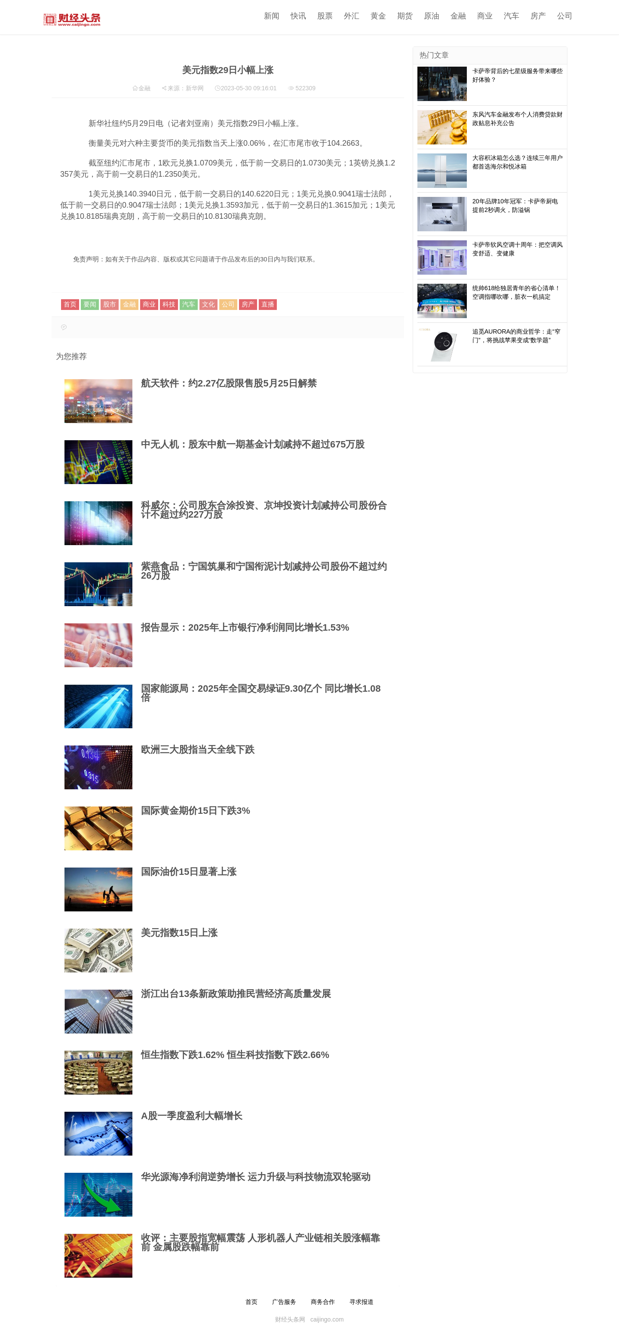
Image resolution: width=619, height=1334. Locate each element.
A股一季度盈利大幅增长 (191, 1115)
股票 (314, 16)
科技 (168, 304)
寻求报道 (361, 1301)
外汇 (341, 16)
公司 (554, 16)
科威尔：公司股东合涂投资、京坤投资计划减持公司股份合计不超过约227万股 (264, 510)
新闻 (261, 16)
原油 (421, 16)
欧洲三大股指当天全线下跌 (197, 749)
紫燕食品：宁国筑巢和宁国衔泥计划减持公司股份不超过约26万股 (264, 571)
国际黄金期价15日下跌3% (195, 810)
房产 (527, 16)
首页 (70, 304)
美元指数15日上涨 (179, 932)
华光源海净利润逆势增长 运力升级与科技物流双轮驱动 (256, 1176)
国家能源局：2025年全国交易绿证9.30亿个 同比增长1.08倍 (261, 693)
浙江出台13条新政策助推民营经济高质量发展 (236, 993)
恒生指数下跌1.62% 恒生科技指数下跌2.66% (235, 1054)
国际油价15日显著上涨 (188, 871)
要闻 (89, 304)
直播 (267, 304)
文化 (208, 304)
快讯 (287, 16)
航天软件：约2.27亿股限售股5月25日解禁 (229, 383)
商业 (474, 16)
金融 (447, 16)
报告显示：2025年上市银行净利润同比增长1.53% (245, 627)
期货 (394, 16)
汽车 (501, 16)
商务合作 (323, 1301)
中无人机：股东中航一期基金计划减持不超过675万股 (253, 444)
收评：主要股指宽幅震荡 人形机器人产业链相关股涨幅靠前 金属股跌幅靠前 (260, 1242)
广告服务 (284, 1301)
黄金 (367, 16)
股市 (109, 304)
